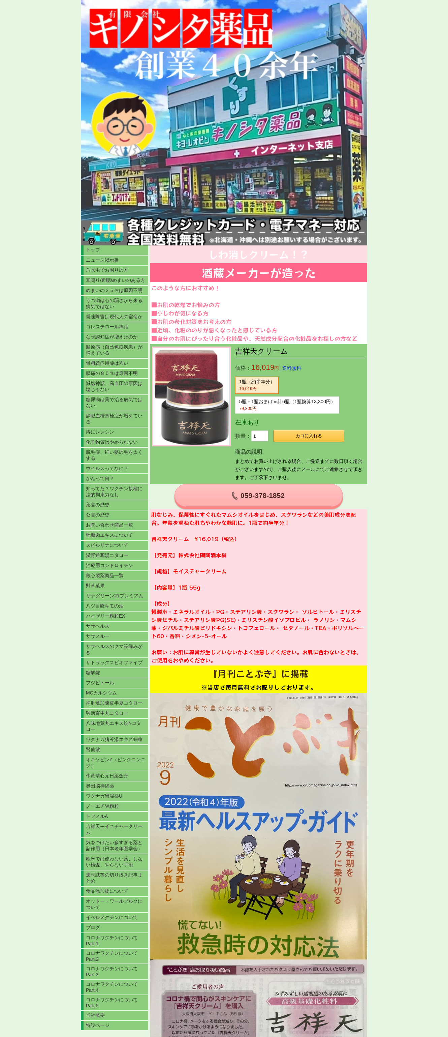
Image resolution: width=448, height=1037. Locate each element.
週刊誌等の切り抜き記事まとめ (114, 878)
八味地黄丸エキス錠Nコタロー (113, 726)
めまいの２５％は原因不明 (114, 290)
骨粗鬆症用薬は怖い (107, 363)
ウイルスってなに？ (107, 468)
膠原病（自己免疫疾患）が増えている (114, 350)
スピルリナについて (107, 545)
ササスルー (97, 636)
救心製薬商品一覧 (105, 575)
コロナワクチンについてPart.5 (112, 1002)
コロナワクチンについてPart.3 (112, 971)
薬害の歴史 (97, 504)
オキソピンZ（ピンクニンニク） (116, 762)
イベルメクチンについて (112, 917)
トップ (93, 250)
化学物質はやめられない (112, 442)
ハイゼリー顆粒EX (105, 616)
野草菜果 (95, 585)
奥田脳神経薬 (100, 786)
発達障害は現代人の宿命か (114, 316)
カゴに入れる (309, 435)
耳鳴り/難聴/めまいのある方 (115, 280)
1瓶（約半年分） (257, 385)
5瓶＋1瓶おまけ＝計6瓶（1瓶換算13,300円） (287, 405)
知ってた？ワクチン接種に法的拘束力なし (114, 491)
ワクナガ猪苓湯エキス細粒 (114, 739)
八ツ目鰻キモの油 (105, 606)
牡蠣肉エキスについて (109, 535)
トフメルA (97, 816)
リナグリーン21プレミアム (114, 595)
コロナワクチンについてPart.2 (112, 956)
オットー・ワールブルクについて (114, 904)
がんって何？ (100, 478)
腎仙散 (93, 749)
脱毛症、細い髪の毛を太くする (114, 455)
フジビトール (100, 682)
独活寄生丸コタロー (107, 713)
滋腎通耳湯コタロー (107, 555)
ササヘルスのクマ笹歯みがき (114, 649)
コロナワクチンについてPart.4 (112, 987)
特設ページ (97, 1025)
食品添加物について (107, 891)
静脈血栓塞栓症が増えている (114, 418)
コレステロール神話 (107, 326)
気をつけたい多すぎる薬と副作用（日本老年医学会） (114, 845)
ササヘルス (97, 626)
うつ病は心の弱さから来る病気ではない (114, 303)
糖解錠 (93, 672)
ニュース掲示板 (102, 260)
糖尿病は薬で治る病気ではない (114, 402)
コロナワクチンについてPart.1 (112, 940)
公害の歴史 (97, 514)
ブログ (93, 927)
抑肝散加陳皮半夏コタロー (114, 703)
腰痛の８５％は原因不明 (112, 373)
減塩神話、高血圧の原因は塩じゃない (114, 386)
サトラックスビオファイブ (114, 662)
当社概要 (95, 1015)
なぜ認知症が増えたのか (112, 336)
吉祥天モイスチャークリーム (114, 829)
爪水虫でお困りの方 (107, 270)
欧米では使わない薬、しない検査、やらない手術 (114, 861)
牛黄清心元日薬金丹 (107, 775)
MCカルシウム (101, 692)
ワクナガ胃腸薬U (104, 796)
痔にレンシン (100, 432)
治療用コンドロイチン (109, 565)
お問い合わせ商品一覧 (109, 525)
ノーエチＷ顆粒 (102, 806)
